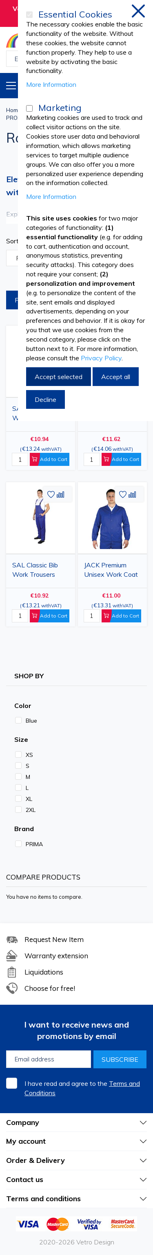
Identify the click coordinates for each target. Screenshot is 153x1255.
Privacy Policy (101, 358)
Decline (45, 399)
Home (13, 110)
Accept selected (58, 377)
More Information (51, 84)
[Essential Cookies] (29, 14)
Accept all (115, 377)
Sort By (17, 241)
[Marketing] (29, 108)
